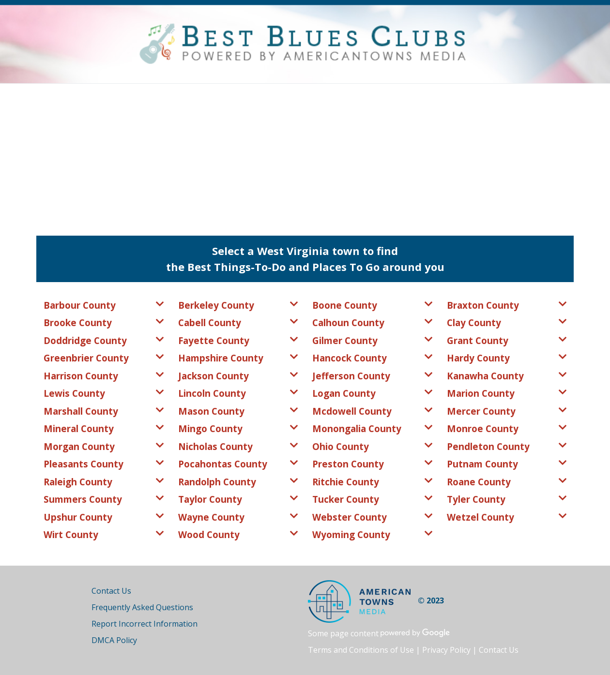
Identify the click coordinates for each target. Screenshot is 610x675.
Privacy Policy (446, 650)
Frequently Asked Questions (142, 607)
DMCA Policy (114, 640)
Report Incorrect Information (145, 623)
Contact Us (111, 590)
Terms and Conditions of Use (361, 650)
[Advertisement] (305, 156)
